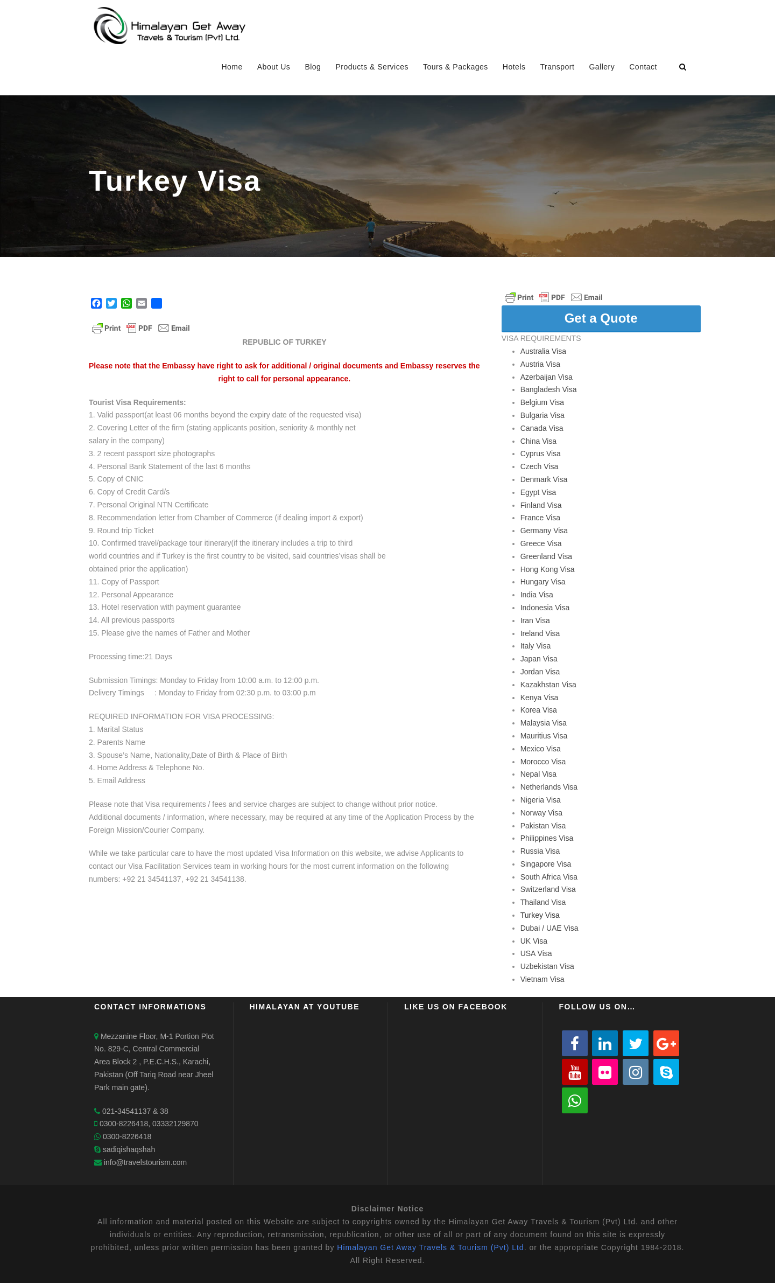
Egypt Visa (538, 492)
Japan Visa (539, 658)
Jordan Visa (540, 671)
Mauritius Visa (544, 735)
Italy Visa (535, 646)
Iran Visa (535, 620)
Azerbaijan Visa (546, 377)
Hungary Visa (543, 581)
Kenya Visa (539, 697)
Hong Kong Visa (547, 569)
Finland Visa (541, 505)
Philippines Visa (547, 838)
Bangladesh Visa (548, 389)
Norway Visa (541, 812)
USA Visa (536, 953)
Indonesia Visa (545, 607)
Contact (643, 66)
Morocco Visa (543, 761)
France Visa (540, 517)
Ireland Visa (540, 633)
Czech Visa (539, 466)
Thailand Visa (543, 902)
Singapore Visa (546, 864)
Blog (313, 66)
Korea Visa (538, 710)
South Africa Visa (548, 877)
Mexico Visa (540, 748)
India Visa (536, 594)
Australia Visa (543, 351)
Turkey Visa (540, 915)
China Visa (538, 441)
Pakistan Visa (543, 825)
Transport (557, 66)
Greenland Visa (546, 556)
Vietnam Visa (542, 979)
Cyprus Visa (540, 453)
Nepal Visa (538, 774)
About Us (274, 66)
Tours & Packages (455, 66)
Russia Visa (540, 851)
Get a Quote (601, 318)
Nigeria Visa (540, 800)
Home (231, 66)
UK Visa (533, 941)
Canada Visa (541, 428)
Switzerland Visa (548, 889)
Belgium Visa (542, 402)
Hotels (514, 66)
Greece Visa (541, 543)
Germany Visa (544, 530)
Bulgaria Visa (542, 415)
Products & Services (371, 66)
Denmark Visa (544, 479)
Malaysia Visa (543, 723)
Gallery (602, 66)
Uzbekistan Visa (547, 966)
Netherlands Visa (548, 787)
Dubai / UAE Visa (549, 928)
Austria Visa (540, 364)
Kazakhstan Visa (548, 684)
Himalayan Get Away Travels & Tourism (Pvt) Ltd (430, 1247)
